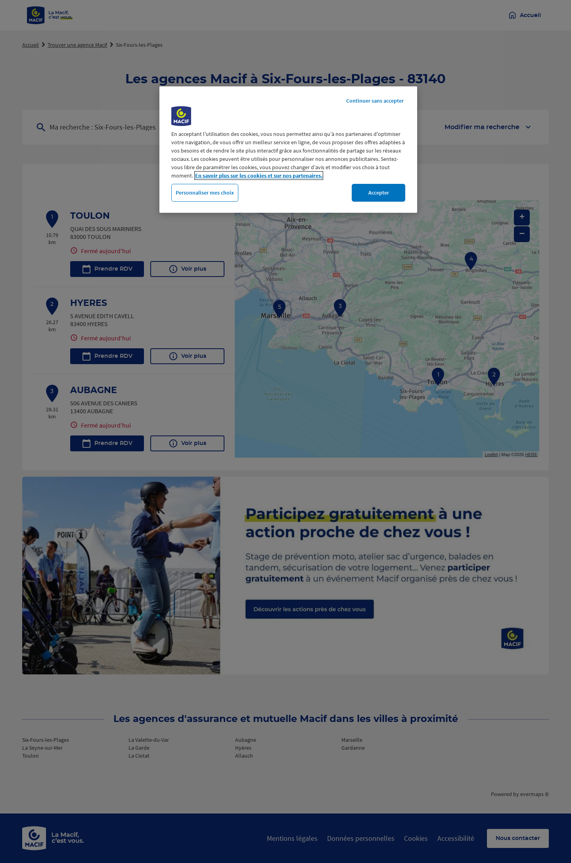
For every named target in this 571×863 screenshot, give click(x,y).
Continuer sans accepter (375, 100)
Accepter (378, 192)
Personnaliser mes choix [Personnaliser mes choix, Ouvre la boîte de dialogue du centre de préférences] (205, 192)
